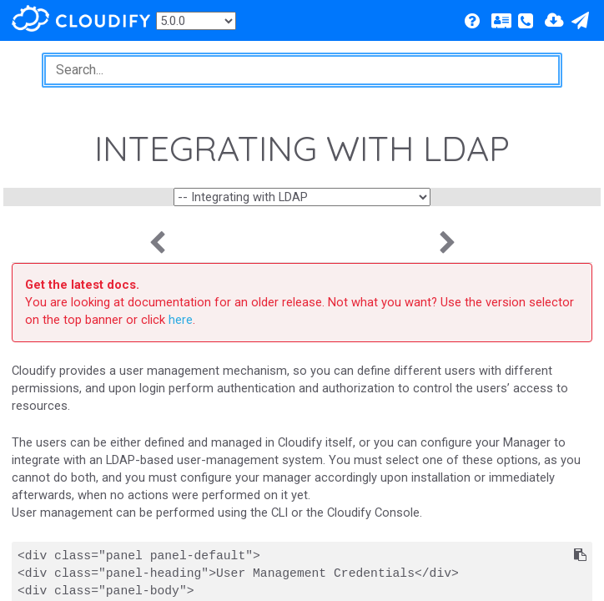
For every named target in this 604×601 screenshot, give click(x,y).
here (181, 319)
